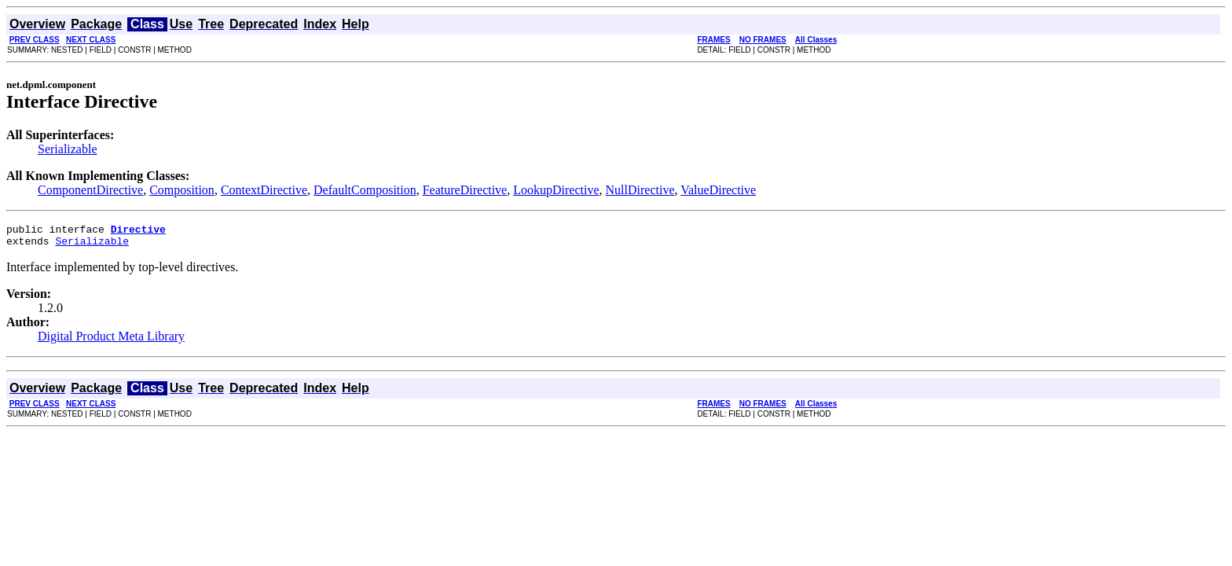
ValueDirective (718, 190)
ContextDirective (264, 190)
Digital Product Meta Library (111, 340)
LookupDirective (556, 190)
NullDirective (640, 190)
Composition (181, 190)
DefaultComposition (365, 190)
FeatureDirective (465, 190)
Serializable (67, 149)
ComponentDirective (90, 190)
